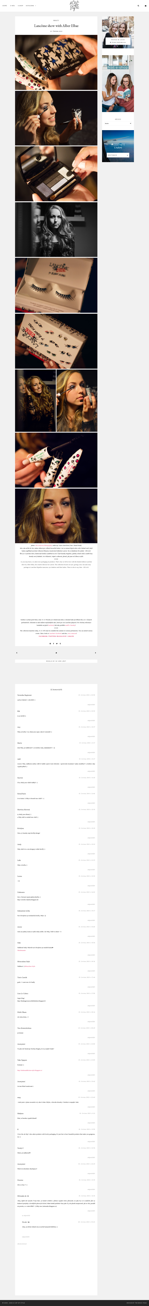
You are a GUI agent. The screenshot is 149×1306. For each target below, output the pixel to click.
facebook (51, 625)
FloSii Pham (21, 1012)
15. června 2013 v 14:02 (87, 892)
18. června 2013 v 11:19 (87, 1180)
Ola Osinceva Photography (43, 545)
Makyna (20, 1113)
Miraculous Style (23, 961)
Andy (19, 844)
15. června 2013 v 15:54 (87, 943)
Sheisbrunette (21, 950)
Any (18, 727)
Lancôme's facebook (55, 633)
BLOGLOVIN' (62, 636)
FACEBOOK (43, 636)
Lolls (19, 860)
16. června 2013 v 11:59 (87, 1129)
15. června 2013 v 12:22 (87, 844)
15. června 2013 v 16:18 (87, 961)
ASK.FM (71, 636)
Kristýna (20, 828)
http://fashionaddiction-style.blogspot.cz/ (29, 1070)
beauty (56, 20)
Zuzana (20, 1180)
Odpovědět (91, 704)
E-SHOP (20, 6)
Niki (19, 943)
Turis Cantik (22, 977)
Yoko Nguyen (22, 1060)
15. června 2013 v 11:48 (87, 793)
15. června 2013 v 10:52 (87, 711)
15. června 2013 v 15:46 (87, 927)
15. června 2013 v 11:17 (87, 743)
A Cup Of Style (19, 1303)
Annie (19, 927)
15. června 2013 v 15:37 (87, 911)
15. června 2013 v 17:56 (87, 993)
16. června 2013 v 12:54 (87, 1148)
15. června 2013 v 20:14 (87, 1012)
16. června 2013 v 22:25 (86, 1164)
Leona (19, 876)
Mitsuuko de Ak (23, 1196)
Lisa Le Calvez (22, 993)
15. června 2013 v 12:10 (87, 809)
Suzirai (20, 778)
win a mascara (72, 633)
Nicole (24, 1222)
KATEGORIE (30, 6)
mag (19, 1097)
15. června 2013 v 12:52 (87, 876)
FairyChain (21, 794)
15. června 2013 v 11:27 (87, 759)
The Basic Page (141, 1303)
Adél (19, 759)
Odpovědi (26, 1215)
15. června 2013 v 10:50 (86, 695)
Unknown (21, 892)
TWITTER (52, 636)
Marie (19, 743)
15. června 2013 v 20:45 (86, 1028)
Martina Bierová (23, 810)
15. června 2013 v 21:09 (86, 1060)
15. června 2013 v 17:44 (87, 977)
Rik (18, 711)
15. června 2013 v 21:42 (87, 1081)
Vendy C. (20, 1148)
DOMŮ (5, 6)
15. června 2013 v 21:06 (86, 1044)
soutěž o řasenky (70, 625)
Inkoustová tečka (23, 911)
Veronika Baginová (24, 695)
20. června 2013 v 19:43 (86, 1222)
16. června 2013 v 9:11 (87, 1113)
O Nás (12, 6)
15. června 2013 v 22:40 (86, 1097)
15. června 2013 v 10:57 (87, 727)
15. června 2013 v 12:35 (87, 860)
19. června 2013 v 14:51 (87, 1196)
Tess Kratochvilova (24, 1028)
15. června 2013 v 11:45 (87, 777)
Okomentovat (22, 1244)
